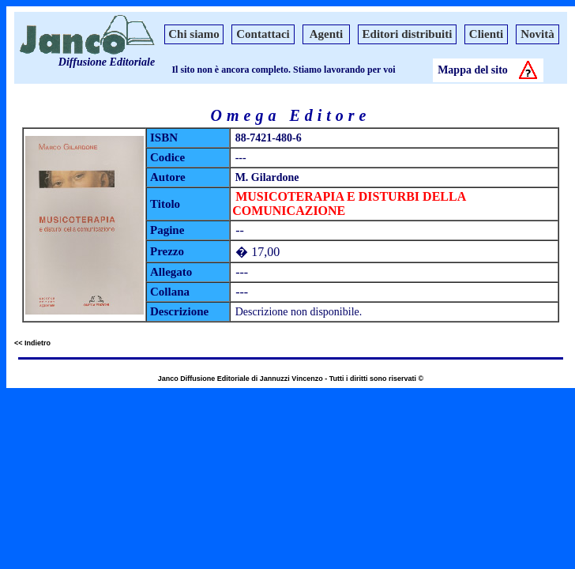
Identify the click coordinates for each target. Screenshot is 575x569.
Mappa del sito (473, 70)
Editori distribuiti (408, 34)
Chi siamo (194, 34)
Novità (537, 34)
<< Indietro (32, 343)
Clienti (486, 34)
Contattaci (263, 34)
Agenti (327, 34)
